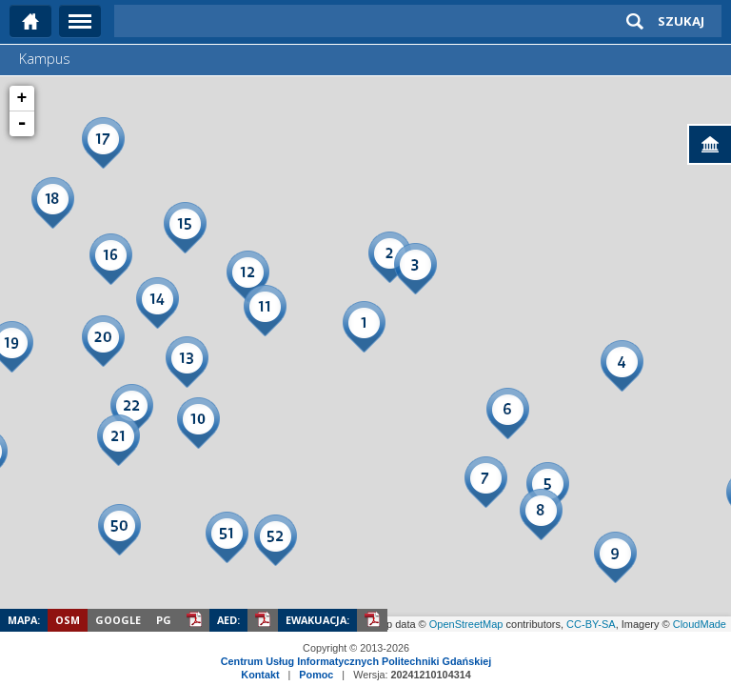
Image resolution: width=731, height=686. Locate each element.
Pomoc (316, 674)
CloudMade (699, 624)
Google (118, 620)
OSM (67, 620)
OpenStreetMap (466, 624)
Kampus (44, 59)
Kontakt (260, 674)
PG (163, 620)
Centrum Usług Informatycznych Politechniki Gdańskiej (356, 661)
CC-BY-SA (591, 624)
